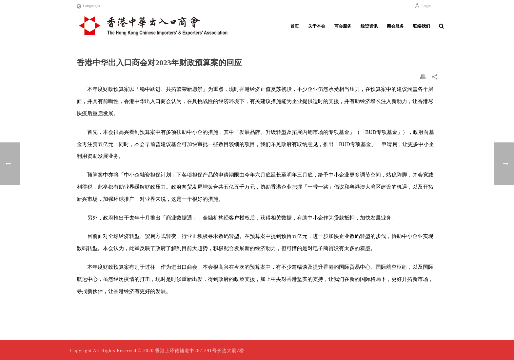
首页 (294, 26)
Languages (88, 6)
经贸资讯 (369, 26)
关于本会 (316, 26)
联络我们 (421, 26)
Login (423, 6)
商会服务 (342, 26)
